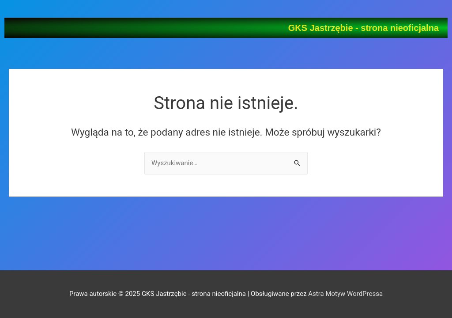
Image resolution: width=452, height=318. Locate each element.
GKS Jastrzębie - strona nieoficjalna (363, 28)
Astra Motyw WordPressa (345, 294)
